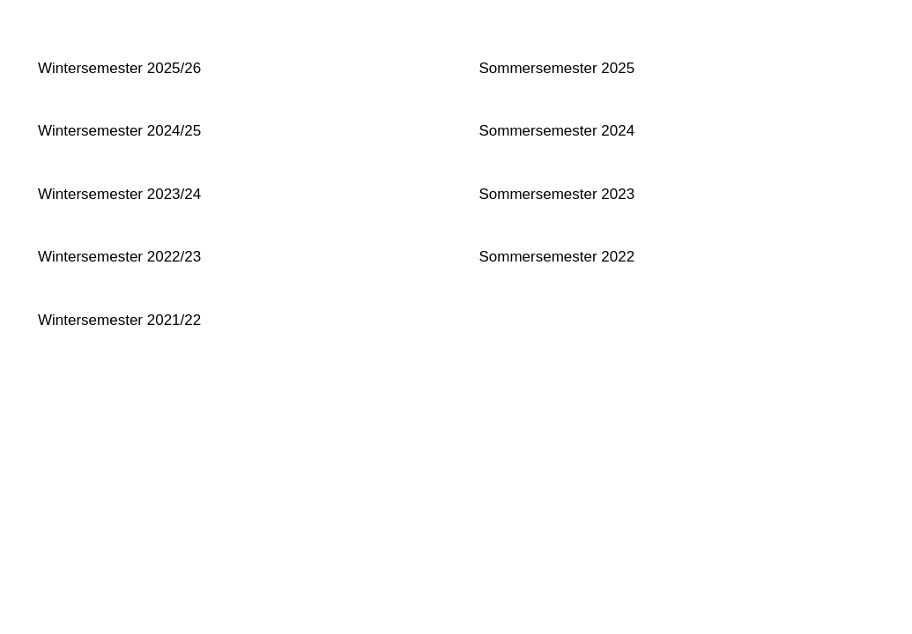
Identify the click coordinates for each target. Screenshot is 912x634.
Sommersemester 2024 (556, 130)
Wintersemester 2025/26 (119, 68)
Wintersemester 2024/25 (119, 130)
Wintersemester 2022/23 (119, 256)
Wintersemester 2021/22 (119, 320)
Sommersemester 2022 (556, 256)
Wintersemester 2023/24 (119, 194)
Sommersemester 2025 (556, 68)
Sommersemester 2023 (556, 194)
